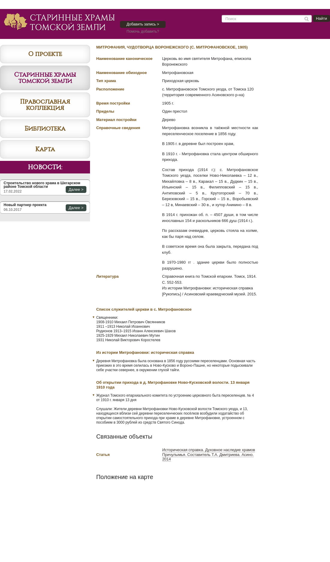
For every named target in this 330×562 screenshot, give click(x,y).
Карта (45, 149)
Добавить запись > (143, 24)
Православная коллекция (45, 104)
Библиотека (45, 128)
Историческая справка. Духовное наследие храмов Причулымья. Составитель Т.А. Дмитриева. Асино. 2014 (208, 454)
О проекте (45, 54)
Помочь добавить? (143, 32)
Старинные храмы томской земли (45, 77)
